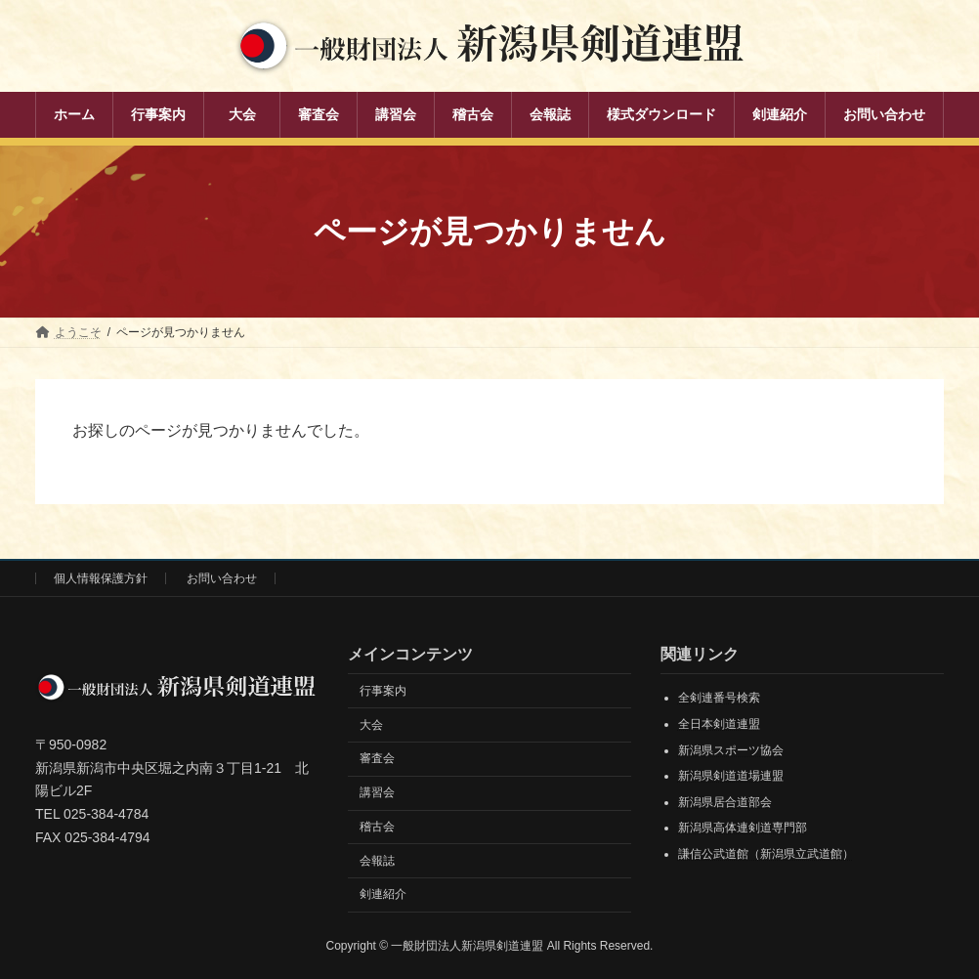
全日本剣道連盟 (719, 724)
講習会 (377, 792)
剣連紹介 (383, 895)
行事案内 (383, 691)
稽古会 (377, 826)
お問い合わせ (222, 578)
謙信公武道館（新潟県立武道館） (766, 854)
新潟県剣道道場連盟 (731, 776)
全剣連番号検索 (719, 698)
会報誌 (377, 861)
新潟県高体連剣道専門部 (742, 828)
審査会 (377, 758)
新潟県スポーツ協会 (731, 750)
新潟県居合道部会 (725, 802)
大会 (371, 725)
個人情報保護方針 (101, 578)
